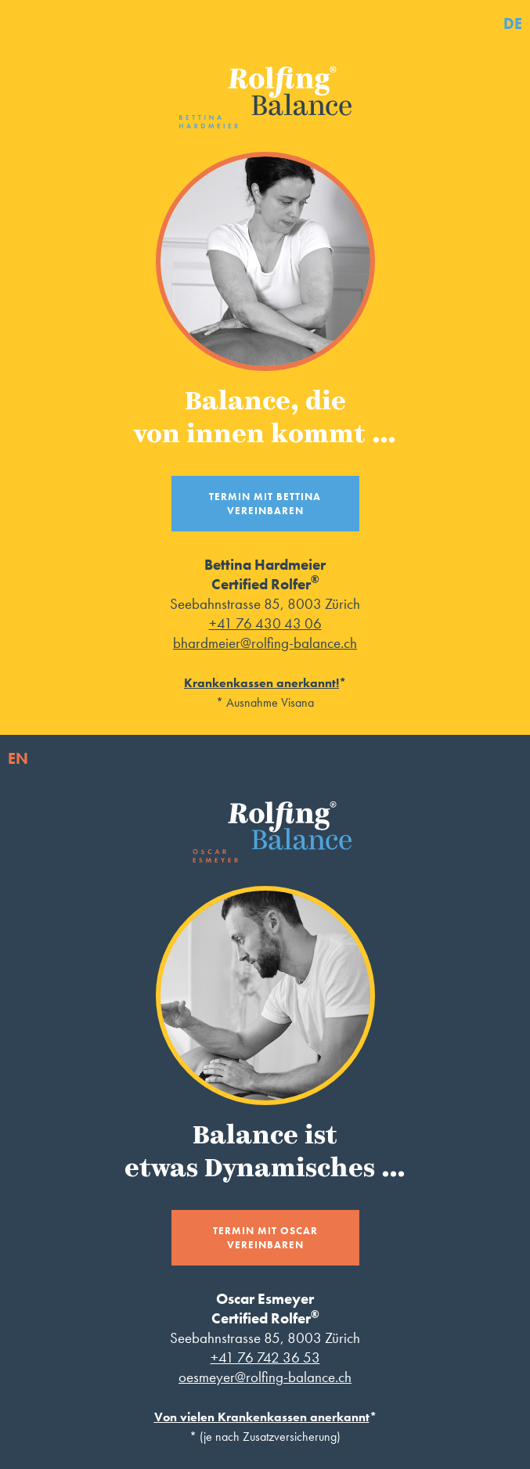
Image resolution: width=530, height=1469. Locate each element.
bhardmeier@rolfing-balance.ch (265, 643)
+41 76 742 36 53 (265, 1357)
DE (512, 23)
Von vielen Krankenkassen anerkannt (262, 1417)
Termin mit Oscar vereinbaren (265, 1237)
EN (18, 758)
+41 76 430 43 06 (265, 623)
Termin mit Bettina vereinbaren (265, 503)
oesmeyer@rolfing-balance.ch (265, 1377)
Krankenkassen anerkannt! (261, 683)
